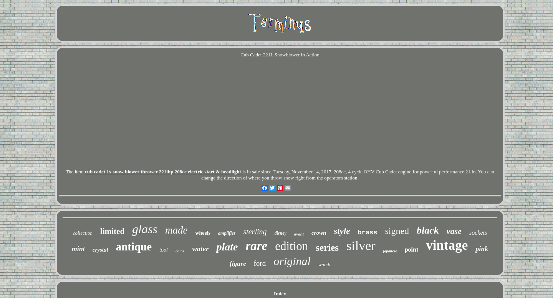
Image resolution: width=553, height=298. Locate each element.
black (428, 230)
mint (78, 249)
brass (367, 232)
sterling (255, 231)
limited (112, 231)
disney (280, 233)
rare (256, 246)
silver (361, 246)
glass (144, 229)
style (342, 231)
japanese (390, 251)
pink (481, 249)
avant (299, 234)
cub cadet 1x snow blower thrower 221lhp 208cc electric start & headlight (163, 172)
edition (291, 246)
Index (280, 293)
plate (227, 247)
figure (238, 263)
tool (163, 250)
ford (260, 263)
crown (318, 233)
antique (134, 246)
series (327, 247)
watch (324, 264)
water (200, 249)
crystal (100, 250)
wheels (202, 233)
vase (454, 231)
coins (180, 251)
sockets (478, 232)
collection (83, 233)
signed (397, 231)
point (412, 249)
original (292, 261)
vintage (447, 245)
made (176, 230)
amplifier (226, 233)
